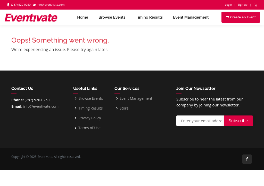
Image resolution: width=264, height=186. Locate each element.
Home (82, 17)
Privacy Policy (89, 118)
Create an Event (241, 17)
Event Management (191, 17)
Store (124, 108)
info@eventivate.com (40, 106)
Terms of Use (89, 128)
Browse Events (111, 17)
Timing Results (149, 17)
